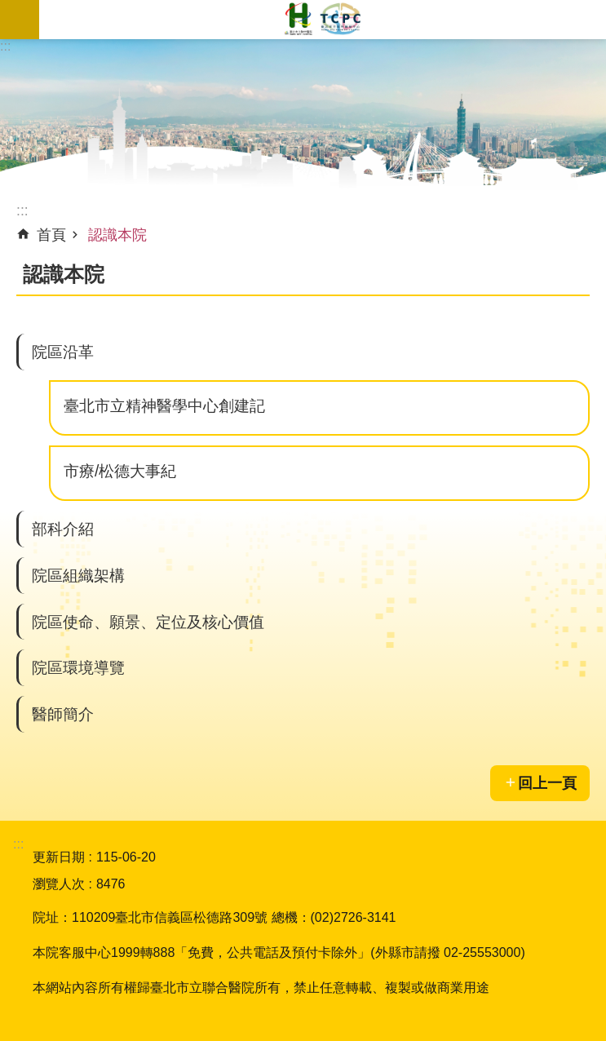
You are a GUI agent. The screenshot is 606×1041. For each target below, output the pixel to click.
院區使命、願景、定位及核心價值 (148, 622)
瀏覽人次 (59, 884)
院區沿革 (63, 352)
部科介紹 (63, 529)
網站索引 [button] (19, 19)
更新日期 (59, 857)
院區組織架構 (78, 575)
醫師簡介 (63, 714)
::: (5, 46)
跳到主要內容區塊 (8, 8)
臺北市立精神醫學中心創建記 (164, 405)
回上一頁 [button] (547, 783)
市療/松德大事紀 (120, 471)
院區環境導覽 (78, 667)
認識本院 (117, 235)
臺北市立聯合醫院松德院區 (322, 19)
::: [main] (22, 210)
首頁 (51, 235)
